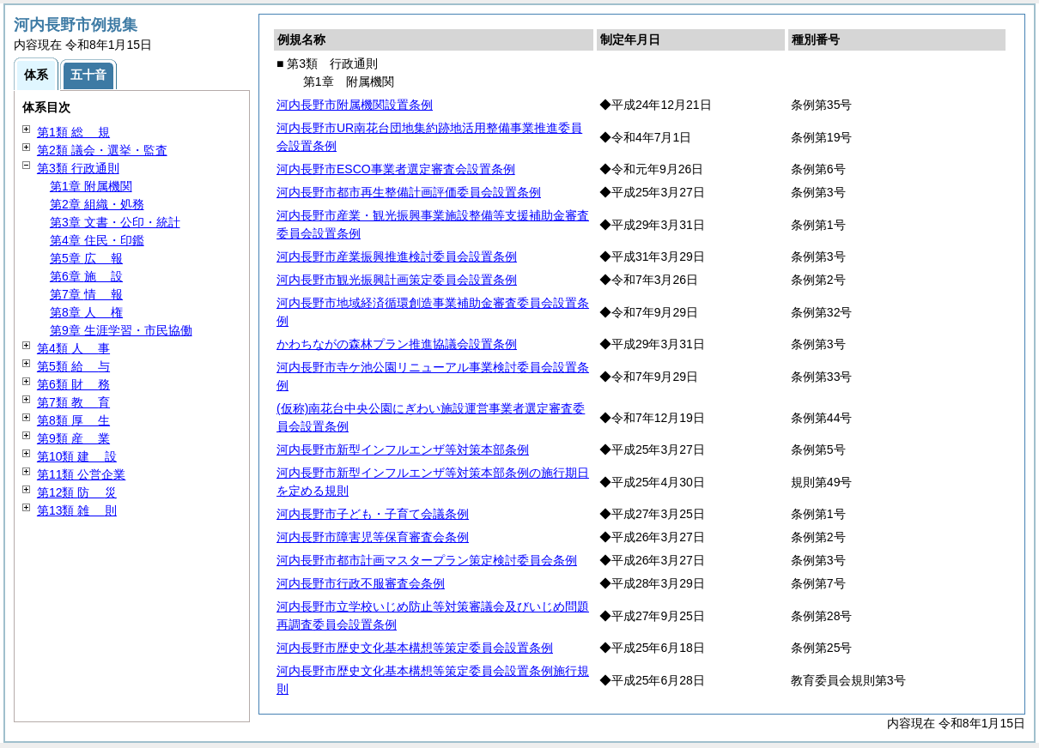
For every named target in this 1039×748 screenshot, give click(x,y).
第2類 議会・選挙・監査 (102, 150)
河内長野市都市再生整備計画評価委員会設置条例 (408, 192)
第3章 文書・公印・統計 (115, 222)
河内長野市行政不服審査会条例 (360, 583)
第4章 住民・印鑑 (97, 240)
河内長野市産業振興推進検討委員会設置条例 (396, 256)
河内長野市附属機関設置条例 (354, 105)
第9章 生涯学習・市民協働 (121, 330)
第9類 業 (73, 438)
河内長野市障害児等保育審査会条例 (372, 537)
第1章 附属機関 (91, 186)
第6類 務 (73, 384)
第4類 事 (73, 348)
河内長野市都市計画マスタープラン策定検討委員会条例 (426, 560)
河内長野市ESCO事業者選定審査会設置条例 (395, 169)
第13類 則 (77, 510)
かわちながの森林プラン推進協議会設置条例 (396, 344)
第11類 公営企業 (81, 474)
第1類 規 (73, 132)
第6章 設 (86, 276)
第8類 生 (73, 420)
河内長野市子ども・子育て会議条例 (372, 514)
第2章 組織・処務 (97, 204)
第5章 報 (86, 258)
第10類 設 (77, 456)
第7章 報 (86, 294)
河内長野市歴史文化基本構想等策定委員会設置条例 (414, 647)
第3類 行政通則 (78, 168)
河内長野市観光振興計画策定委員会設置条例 (396, 280)
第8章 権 (86, 312)
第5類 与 (73, 366)
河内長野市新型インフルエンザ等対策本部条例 (402, 449)
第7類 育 (73, 402)
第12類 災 (77, 492)
